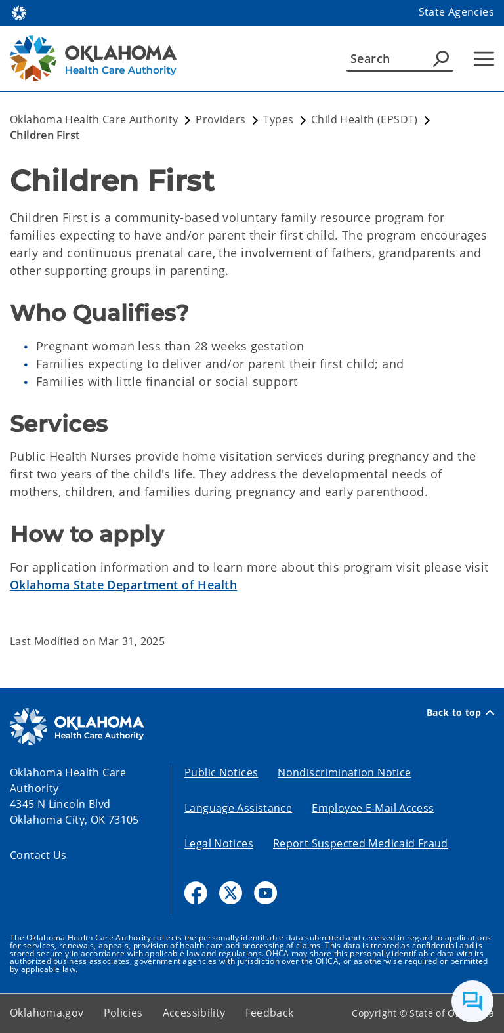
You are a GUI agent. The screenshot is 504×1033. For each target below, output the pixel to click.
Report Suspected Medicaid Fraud (360, 843)
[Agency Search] (441, 58)
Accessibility (194, 1012)
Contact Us (38, 855)
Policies (123, 1012)
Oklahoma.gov (47, 1012)
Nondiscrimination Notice (344, 772)
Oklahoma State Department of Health (123, 585)
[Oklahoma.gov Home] (19, 12)
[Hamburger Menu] (484, 59)
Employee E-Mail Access (373, 808)
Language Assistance (238, 808)
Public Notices (221, 772)
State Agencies (456, 12)
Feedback (269, 1012)
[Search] (400, 58)
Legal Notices (218, 843)
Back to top (460, 712)
